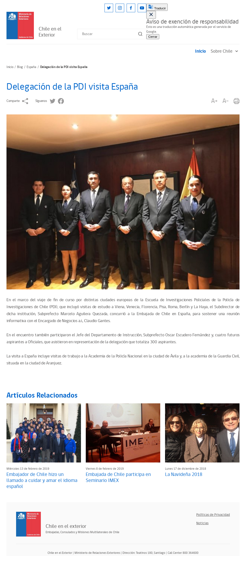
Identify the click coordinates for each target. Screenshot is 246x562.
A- (225, 101)
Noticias (202, 523)
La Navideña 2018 (183, 474)
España (31, 67)
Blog (20, 67)
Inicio (200, 51)
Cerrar (152, 36)
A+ (214, 101)
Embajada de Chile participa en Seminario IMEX (118, 477)
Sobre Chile (225, 51)
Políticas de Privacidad (213, 514)
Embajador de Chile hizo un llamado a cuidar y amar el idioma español (41, 480)
